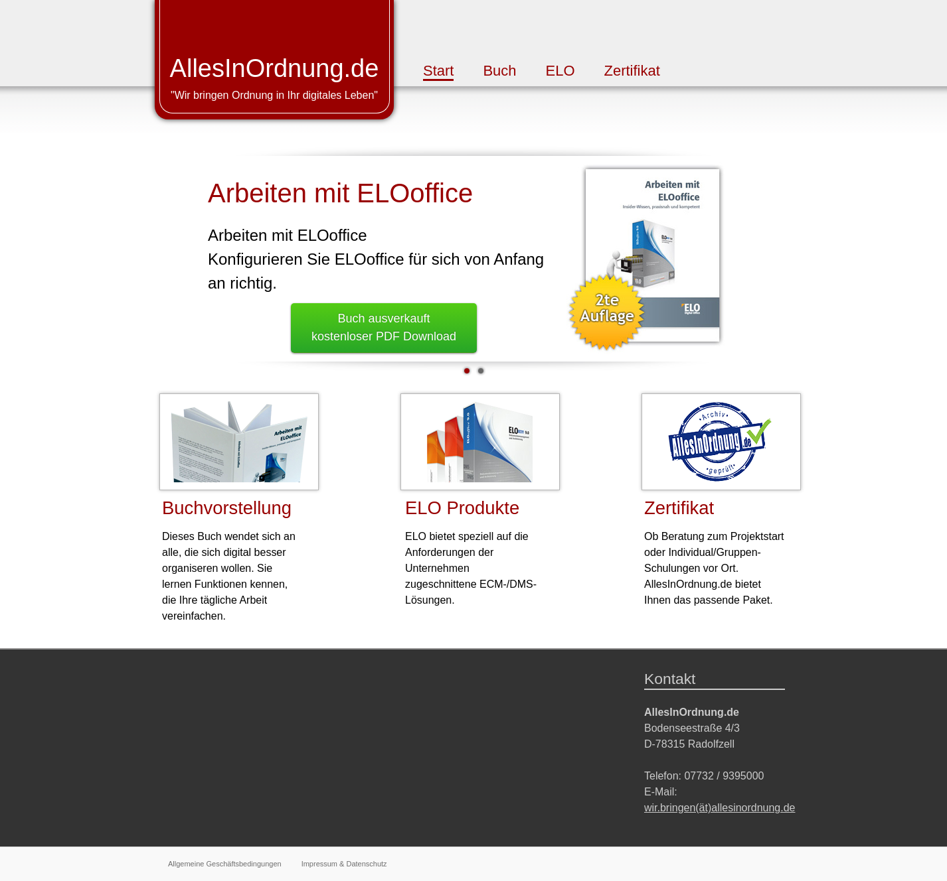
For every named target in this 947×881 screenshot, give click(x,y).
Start (438, 70)
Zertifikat (631, 70)
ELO (560, 70)
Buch (499, 70)
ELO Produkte (462, 508)
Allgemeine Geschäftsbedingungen (225, 864)
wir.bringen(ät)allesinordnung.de (719, 807)
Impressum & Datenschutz (344, 864)
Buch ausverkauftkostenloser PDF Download (383, 327)
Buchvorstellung (227, 508)
